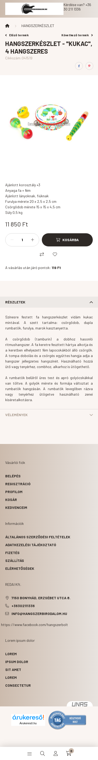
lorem (11, 654)
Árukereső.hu (28, 723)
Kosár (11, 499)
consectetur (18, 685)
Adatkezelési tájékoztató (30, 544)
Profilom (13, 491)
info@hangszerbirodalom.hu (39, 613)
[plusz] (32, 240)
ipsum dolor (16, 661)
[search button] (42, 753)
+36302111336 (23, 605)
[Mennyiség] (22, 240)
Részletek (15, 302)
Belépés (13, 476)
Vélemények (16, 414)
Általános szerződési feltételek (37, 537)
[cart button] (69, 753)
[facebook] (79, 66)
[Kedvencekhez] (55, 254)
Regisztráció (18, 484)
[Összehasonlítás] (42, 254)
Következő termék (77, 35)
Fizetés (12, 552)
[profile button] (55, 753)
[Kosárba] (67, 239)
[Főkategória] (7, 26)
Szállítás (14, 560)
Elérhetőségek (19, 568)
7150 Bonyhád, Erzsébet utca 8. (41, 598)
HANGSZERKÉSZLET (37, 25)
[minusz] (12, 240)
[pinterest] (89, 66)
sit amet (13, 669)
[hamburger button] (29, 753)
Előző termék (17, 35)
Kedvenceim (16, 507)
